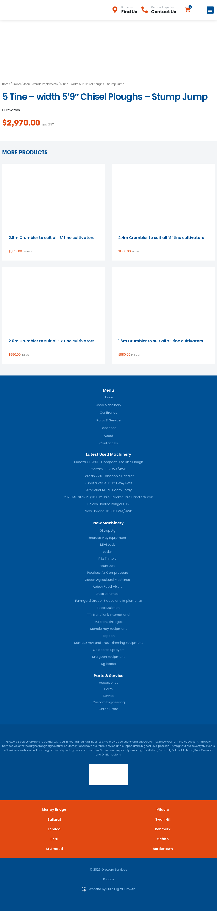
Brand (16, 84)
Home (6, 84)
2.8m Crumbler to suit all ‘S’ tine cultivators (51, 237)
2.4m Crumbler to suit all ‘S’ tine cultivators (161, 237)
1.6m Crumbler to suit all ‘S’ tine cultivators (160, 341)
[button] (210, 10)
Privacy (108, 879)
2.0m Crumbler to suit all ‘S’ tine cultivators (51, 341)
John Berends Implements (40, 84)
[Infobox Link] (126, 10)
